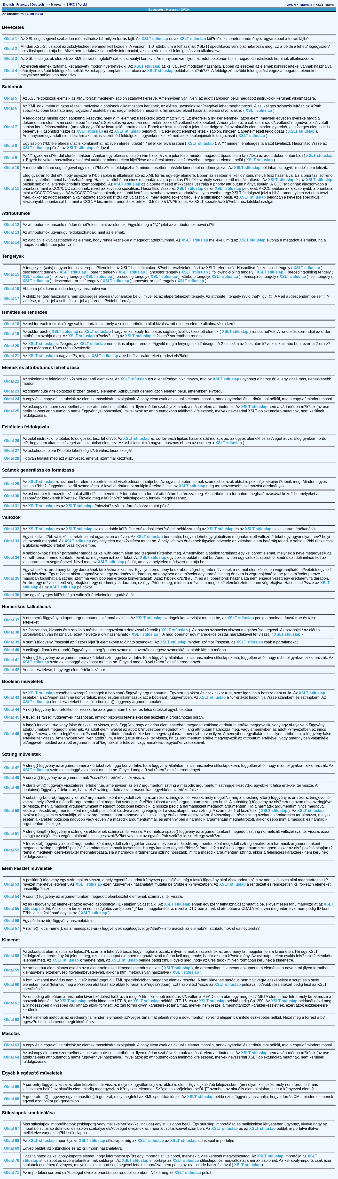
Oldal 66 (11, 1099)
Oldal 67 (11, 1128)
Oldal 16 (11, 289)
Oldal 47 (11, 768)
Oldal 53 (11, 884)
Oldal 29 (11, 484)
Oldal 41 (11, 660)
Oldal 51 (11, 834)
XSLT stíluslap (154, 39)
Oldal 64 (11, 1057)
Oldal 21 (11, 356)
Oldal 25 (11, 411)
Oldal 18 (11, 324)
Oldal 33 (11, 541)
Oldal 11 (11, 188)
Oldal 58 (11, 956)
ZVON (291, 5)
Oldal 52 (11, 850)
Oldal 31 (11, 506)
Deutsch (38, 4)
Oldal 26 (11, 441)
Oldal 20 (11, 346)
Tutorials (305, 5)
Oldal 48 (11, 778)
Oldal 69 (11, 1148)
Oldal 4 (10, 71)
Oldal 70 (11, 1160)
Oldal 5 (10, 98)
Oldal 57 (11, 928)
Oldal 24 (11, 399)
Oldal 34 (11, 557)
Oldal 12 (11, 225)
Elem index (35, 14)
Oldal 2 (10, 49)
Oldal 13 (11, 232)
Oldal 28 (11, 458)
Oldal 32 (11, 529)
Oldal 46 (11, 734)
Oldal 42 (11, 670)
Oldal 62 (11, 1020)
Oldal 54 (11, 896)
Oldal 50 (11, 811)
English (8, 4)
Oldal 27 (11, 451)
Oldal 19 (11, 334)
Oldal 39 (11, 642)
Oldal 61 (11, 1003)
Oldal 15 (11, 274)
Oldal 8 (10, 146)
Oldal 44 (11, 709)
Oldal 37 (11, 620)
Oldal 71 (11, 1173)
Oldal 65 (11, 1087)
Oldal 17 (11, 299)
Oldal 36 (11, 595)
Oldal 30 (11, 496)
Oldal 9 (10, 158)
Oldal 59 (11, 970)
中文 (72, 4)
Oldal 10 (11, 168)
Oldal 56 (11, 921)
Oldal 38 (11, 632)
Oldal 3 (10, 58)
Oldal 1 (10, 39)
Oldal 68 (11, 1141)
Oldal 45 (11, 717)
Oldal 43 (11, 697)
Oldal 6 (10, 108)
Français (22, 4)
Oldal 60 (11, 984)
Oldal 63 (11, 1045)
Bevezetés (156, 9)
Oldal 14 (11, 242)
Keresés (172, 9)
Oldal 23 (11, 391)
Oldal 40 (11, 650)
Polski (82, 4)
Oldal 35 (11, 578)
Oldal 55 (11, 908)
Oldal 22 (11, 381)
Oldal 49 (11, 788)
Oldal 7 (10, 127)
